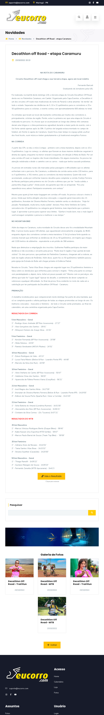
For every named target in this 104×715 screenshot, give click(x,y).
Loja (56, 687)
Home (9, 39)
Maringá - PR (40, 2)
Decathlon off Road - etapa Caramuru (46, 53)
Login (56, 713)
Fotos (56, 692)
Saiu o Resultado (51, 476)
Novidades (25, 39)
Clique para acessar (52, 481)
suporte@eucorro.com (17, 2)
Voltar (52, 645)
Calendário (58, 682)
